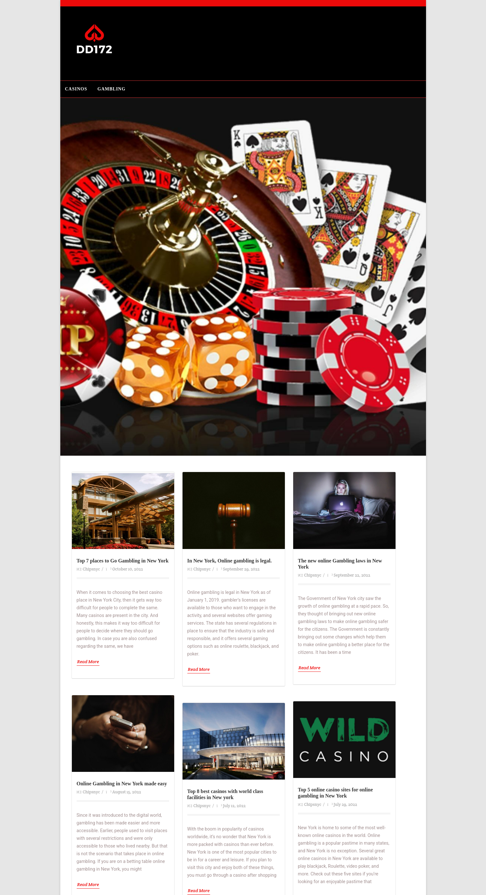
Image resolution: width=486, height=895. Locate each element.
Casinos (76, 89)
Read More (88, 661)
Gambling (111, 89)
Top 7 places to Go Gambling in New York (123, 560)
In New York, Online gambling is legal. (229, 560)
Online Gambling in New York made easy (122, 783)
